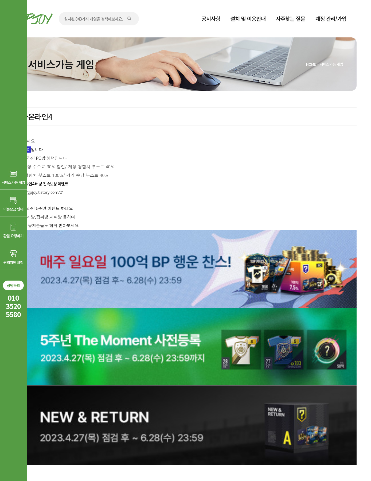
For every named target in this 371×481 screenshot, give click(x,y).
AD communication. (97, 463)
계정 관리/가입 (330, 18)
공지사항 (211, 18)
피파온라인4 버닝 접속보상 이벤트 (41, 184)
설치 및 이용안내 (248, 18)
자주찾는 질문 (290, 18)
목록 (345, 387)
